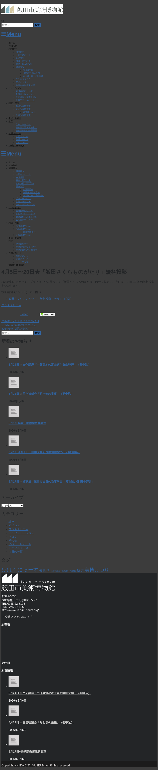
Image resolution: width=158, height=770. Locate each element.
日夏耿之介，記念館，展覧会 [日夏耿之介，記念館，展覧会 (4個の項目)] (63, 571)
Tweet (24, 314)
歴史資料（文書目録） (26, 97)
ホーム (12, 43)
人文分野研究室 (23, 109)
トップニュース (18, 547)
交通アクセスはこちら (19, 616)
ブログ (13, 536)
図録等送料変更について (18, 325)
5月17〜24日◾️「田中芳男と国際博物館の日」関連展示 (44, 452)
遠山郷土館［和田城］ (33, 76)
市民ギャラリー (23, 82)
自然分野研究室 (23, 115)
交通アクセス (22, 139)
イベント (14, 525)
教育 (11, 121)
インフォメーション (21, 532)
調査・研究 (14, 103)
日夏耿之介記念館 (31, 73)
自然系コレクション (25, 94)
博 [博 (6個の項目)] (48, 570)
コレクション (15, 88)
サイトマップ (22, 142)
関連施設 (20, 67)
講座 (11, 521)
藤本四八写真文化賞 (25, 85)
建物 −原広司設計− (25, 64)
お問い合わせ (15, 133)
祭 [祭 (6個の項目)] (78, 570)
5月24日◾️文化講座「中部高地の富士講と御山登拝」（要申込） (50, 364)
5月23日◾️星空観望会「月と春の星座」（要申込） (41, 393)
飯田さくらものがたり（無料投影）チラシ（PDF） (41, 298)
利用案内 (13, 49)
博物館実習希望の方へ (26, 127)
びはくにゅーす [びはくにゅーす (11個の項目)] (20, 570)
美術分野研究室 (23, 106)
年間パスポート (23, 55)
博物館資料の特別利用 (26, 130)
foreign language (16, 145)
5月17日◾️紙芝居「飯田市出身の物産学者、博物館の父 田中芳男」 (51, 481)
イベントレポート (20, 544)
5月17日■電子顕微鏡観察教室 (27, 423)
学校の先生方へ (23, 124)
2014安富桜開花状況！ (17, 328)
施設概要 (20, 58)
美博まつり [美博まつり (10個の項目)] (97, 570)
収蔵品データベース (25, 100)
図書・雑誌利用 (23, 61)
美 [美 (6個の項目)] (82, 570)
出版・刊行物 (15, 118)
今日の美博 (16, 551)
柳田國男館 (28, 70)
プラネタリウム (23, 79)
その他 (13, 540)
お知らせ (13, 46)
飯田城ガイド (29, 112)
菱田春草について (24, 91)
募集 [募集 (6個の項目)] (42, 570)
